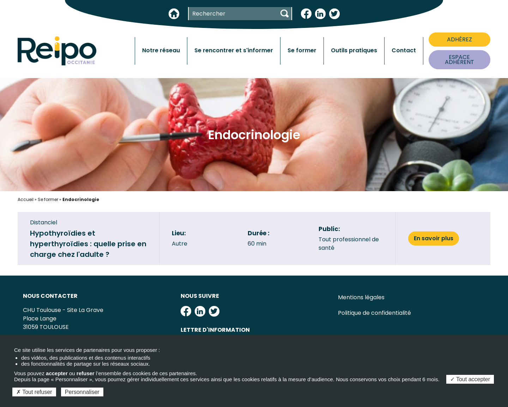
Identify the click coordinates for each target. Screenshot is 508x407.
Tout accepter (470, 379)
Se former (48, 199)
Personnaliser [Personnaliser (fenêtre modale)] (82, 392)
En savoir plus (433, 238)
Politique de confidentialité (374, 313)
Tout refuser (34, 392)
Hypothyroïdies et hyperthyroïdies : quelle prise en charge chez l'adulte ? (88, 243)
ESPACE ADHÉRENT (459, 59)
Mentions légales (361, 297)
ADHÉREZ (459, 39)
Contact (404, 50)
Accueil (26, 199)
